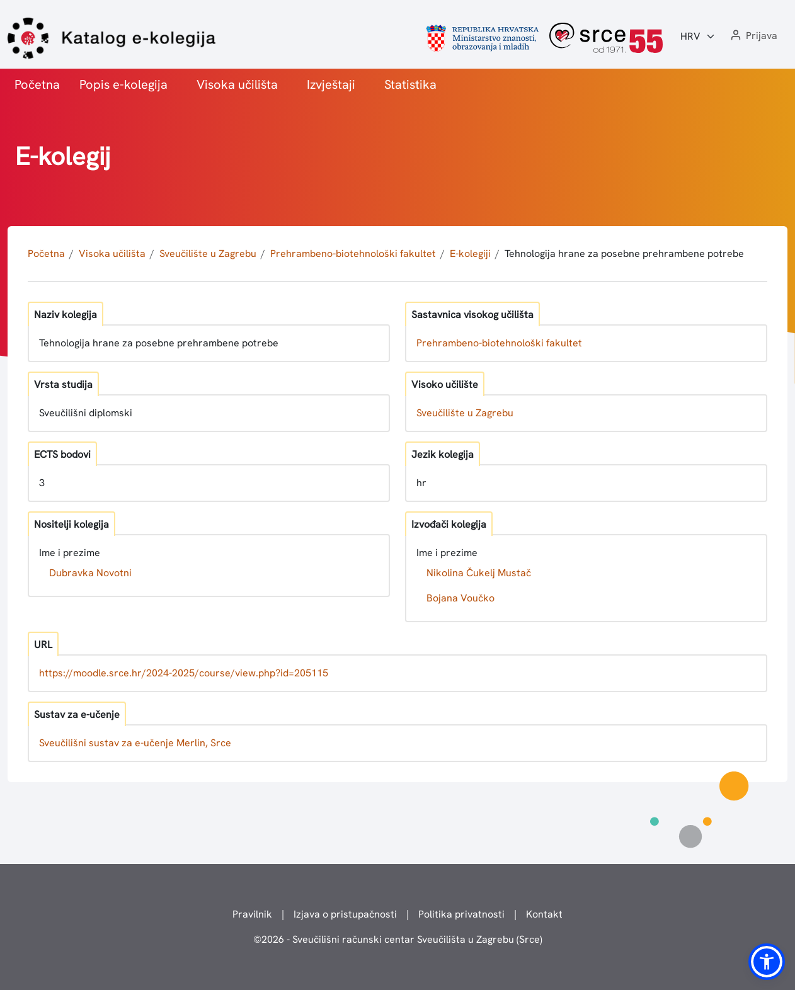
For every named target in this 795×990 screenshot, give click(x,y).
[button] (752, 36)
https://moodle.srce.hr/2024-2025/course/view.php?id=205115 (183, 673)
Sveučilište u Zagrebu (207, 253)
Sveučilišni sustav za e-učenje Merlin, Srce (135, 742)
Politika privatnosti (461, 914)
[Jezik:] (698, 36)
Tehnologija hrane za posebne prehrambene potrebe (624, 253)
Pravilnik (252, 914)
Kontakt (544, 914)
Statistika (410, 84)
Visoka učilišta (237, 84)
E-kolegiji (470, 253)
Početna (37, 84)
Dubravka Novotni (90, 572)
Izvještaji (331, 84)
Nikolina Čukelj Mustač (478, 572)
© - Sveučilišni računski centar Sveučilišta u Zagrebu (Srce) (397, 939)
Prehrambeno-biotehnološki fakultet (353, 253)
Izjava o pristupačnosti (345, 914)
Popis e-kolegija (123, 84)
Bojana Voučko (460, 598)
